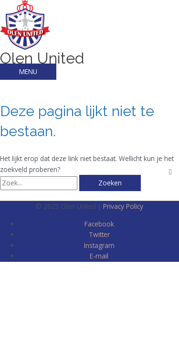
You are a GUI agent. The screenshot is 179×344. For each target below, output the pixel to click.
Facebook (99, 223)
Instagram (99, 245)
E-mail (99, 255)
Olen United (42, 58)
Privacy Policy (123, 206)
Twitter (99, 234)
